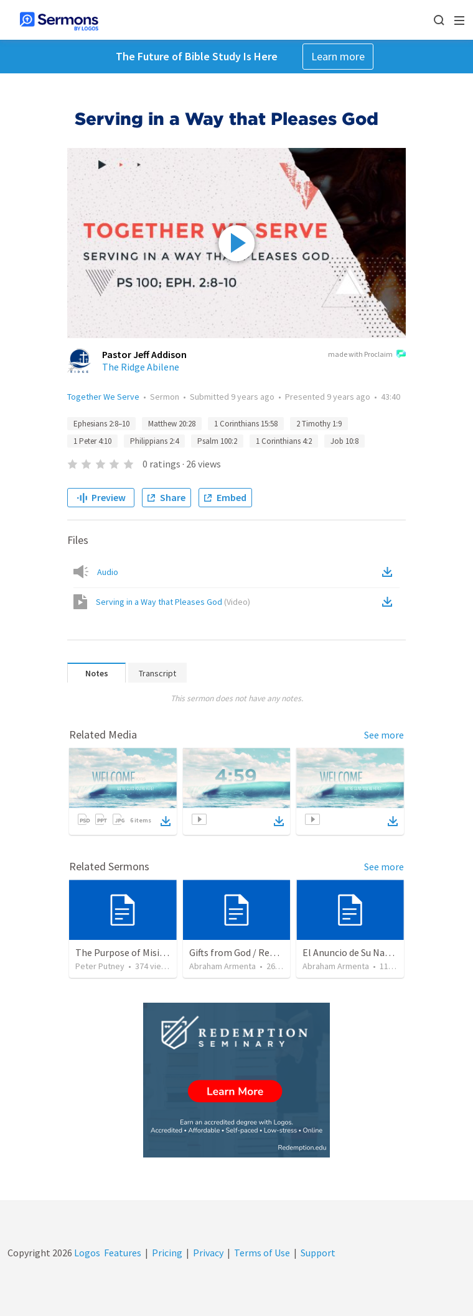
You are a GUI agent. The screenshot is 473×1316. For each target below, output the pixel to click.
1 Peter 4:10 (92, 441)
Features (122, 1252)
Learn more (338, 56)
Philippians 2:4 (154, 441)
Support (318, 1252)
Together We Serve (103, 396)
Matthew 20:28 (171, 423)
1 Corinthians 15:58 (246, 423)
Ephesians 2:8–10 (101, 423)
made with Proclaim (367, 355)
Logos (86, 1252)
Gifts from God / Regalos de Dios (257, 952)
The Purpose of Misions (125, 952)
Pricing (167, 1252)
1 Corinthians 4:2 (284, 441)
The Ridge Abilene (140, 367)
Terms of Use (262, 1252)
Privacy (208, 1252)
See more (384, 735)
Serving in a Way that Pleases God (173, 601)
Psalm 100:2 (217, 441)
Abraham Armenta (222, 966)
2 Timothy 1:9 (319, 423)
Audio (107, 571)
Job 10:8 (344, 441)
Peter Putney (99, 966)
